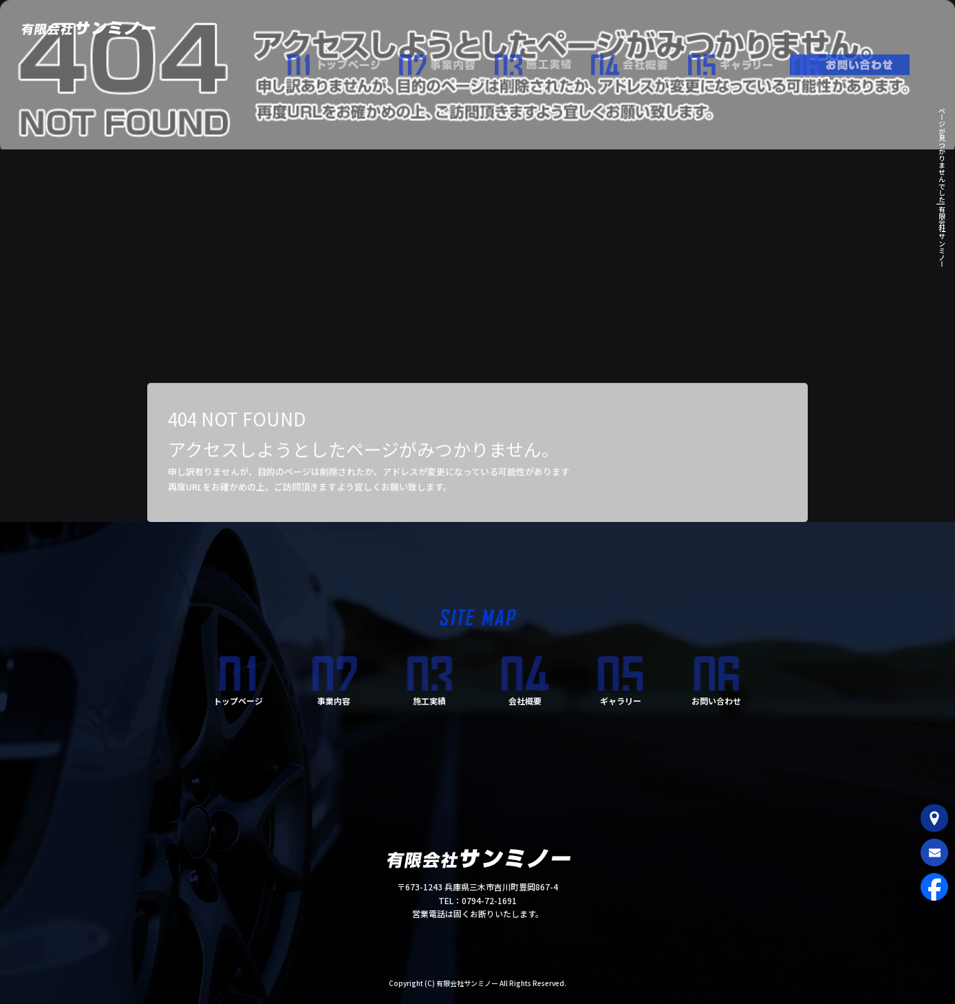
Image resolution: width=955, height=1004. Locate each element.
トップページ (343, 61)
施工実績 (542, 61)
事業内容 (446, 61)
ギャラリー (738, 61)
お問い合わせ (855, 61)
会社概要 (638, 61)
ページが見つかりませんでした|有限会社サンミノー (941, 187)
